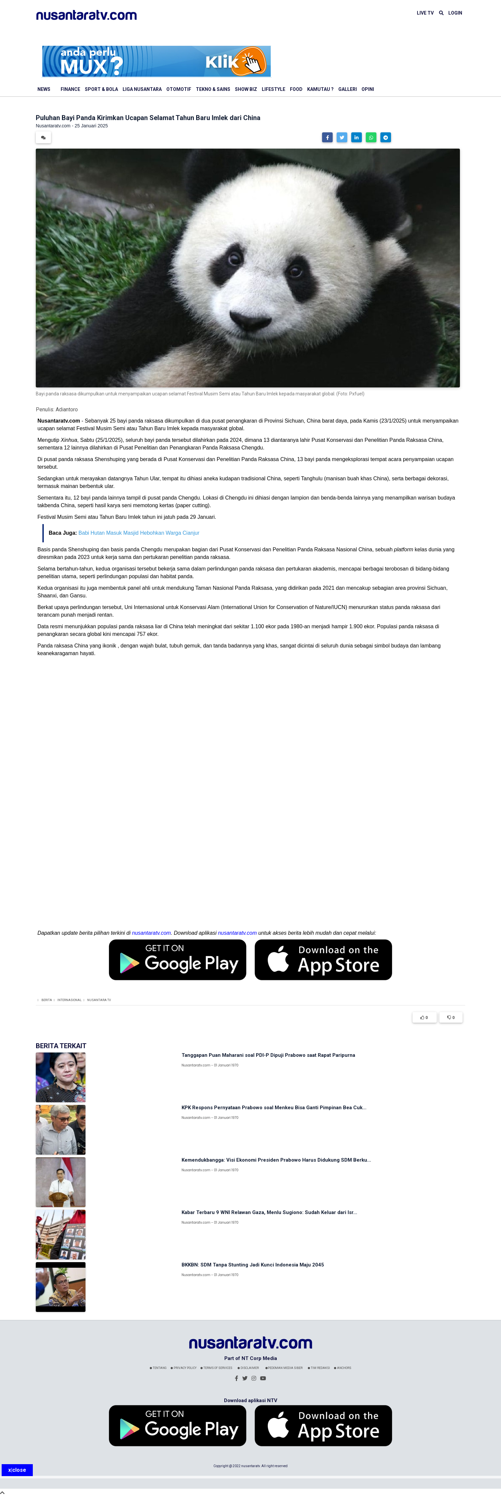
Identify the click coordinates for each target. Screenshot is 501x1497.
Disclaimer (248, 1368)
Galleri (347, 89)
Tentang (158, 1368)
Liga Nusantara (142, 89)
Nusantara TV (99, 1000)
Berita (46, 1000)
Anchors (342, 1368)
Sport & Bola (101, 89)
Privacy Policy (183, 1368)
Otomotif (178, 89)
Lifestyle (273, 89)
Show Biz (246, 89)
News (43, 89)
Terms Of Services (216, 1368)
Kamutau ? (320, 89)
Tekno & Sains (213, 89)
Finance (70, 89)
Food (296, 89)
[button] (327, 137)
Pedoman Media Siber (284, 1368)
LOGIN (455, 13)
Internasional (69, 1000)
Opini (368, 89)
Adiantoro (67, 409)
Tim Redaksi (319, 1368)
